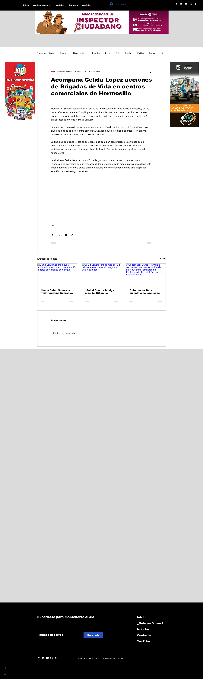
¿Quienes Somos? (150, 623)
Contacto (144, 635)
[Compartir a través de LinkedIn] (65, 234)
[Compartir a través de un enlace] (72, 234)
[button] (162, 53)
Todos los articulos (45, 53)
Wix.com (120, 658)
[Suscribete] (93, 635)
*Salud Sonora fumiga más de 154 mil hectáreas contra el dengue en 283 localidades (99, 291)
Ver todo (162, 258)
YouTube (143, 641)
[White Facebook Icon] (38, 657)
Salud (107, 53)
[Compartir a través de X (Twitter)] (59, 234)
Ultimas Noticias (79, 53)
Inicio (141, 617)
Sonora (63, 53)
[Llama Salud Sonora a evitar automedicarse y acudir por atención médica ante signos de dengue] (57, 275)
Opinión (128, 53)
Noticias (143, 629)
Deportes (95, 53)
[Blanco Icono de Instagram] (190, 3)
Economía (153, 53)
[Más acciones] (150, 71)
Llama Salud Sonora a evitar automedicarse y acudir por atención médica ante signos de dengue (56, 291)
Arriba (5, 671)
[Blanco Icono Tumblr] (195, 3)
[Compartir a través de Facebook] (52, 234)
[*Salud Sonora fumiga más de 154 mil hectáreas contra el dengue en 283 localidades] (101, 275)
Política (140, 53)
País (117, 53)
